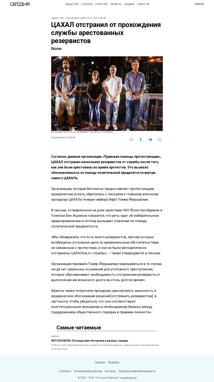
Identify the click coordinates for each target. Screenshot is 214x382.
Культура (101, 4)
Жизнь (55, 336)
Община (129, 4)
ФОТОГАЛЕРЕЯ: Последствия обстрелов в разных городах (89, 340)
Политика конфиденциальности (137, 370)
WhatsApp (113, 362)
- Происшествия (75, 18)
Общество (72, 4)
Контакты (110, 370)
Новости (143, 4)
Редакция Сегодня (63, 137)
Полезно (87, 4)
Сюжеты (115, 4)
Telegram (100, 362)
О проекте (65, 370)
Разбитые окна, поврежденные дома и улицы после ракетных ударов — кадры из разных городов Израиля (105, 345)
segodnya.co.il (128, 377)
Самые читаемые (79, 327)
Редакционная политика (88, 370)
